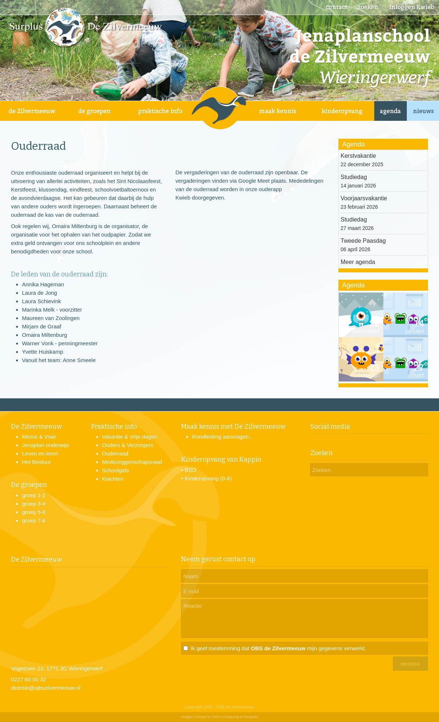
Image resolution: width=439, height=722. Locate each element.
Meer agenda (358, 262)
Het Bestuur (36, 462)
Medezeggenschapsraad (132, 462)
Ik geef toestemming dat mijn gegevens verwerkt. (278, 648)
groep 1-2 (33, 495)
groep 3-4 (33, 503)
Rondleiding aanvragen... (222, 436)
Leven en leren (40, 453)
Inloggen (187, 717)
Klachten (112, 479)
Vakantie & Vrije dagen (129, 436)
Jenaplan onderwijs (45, 445)
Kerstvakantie (358, 156)
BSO (190, 470)
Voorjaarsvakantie (364, 198)
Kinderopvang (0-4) (208, 478)
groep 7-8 (33, 520)
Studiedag (354, 177)
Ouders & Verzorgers (127, 445)
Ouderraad (115, 453)
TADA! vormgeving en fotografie (234, 717)
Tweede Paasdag (363, 241)
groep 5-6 (33, 512)
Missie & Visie (39, 436)
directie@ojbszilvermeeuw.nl (45, 688)
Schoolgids (115, 470)
